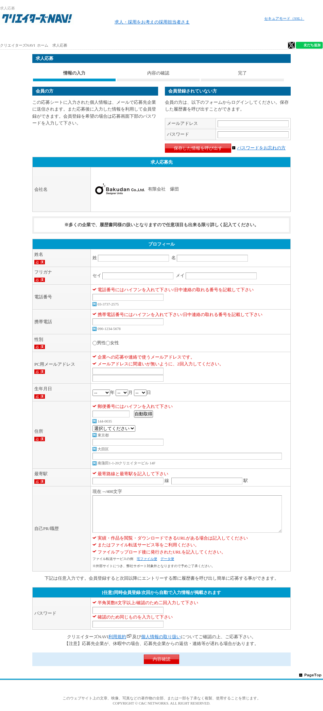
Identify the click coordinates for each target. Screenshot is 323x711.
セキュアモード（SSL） (284, 18)
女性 (114, 342)
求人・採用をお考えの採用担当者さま (152, 21)
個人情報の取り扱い (161, 636)
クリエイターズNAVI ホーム (24, 45)
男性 (101, 342)
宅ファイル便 (147, 559)
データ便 (167, 559)
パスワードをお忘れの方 (261, 147)
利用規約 (117, 636)
